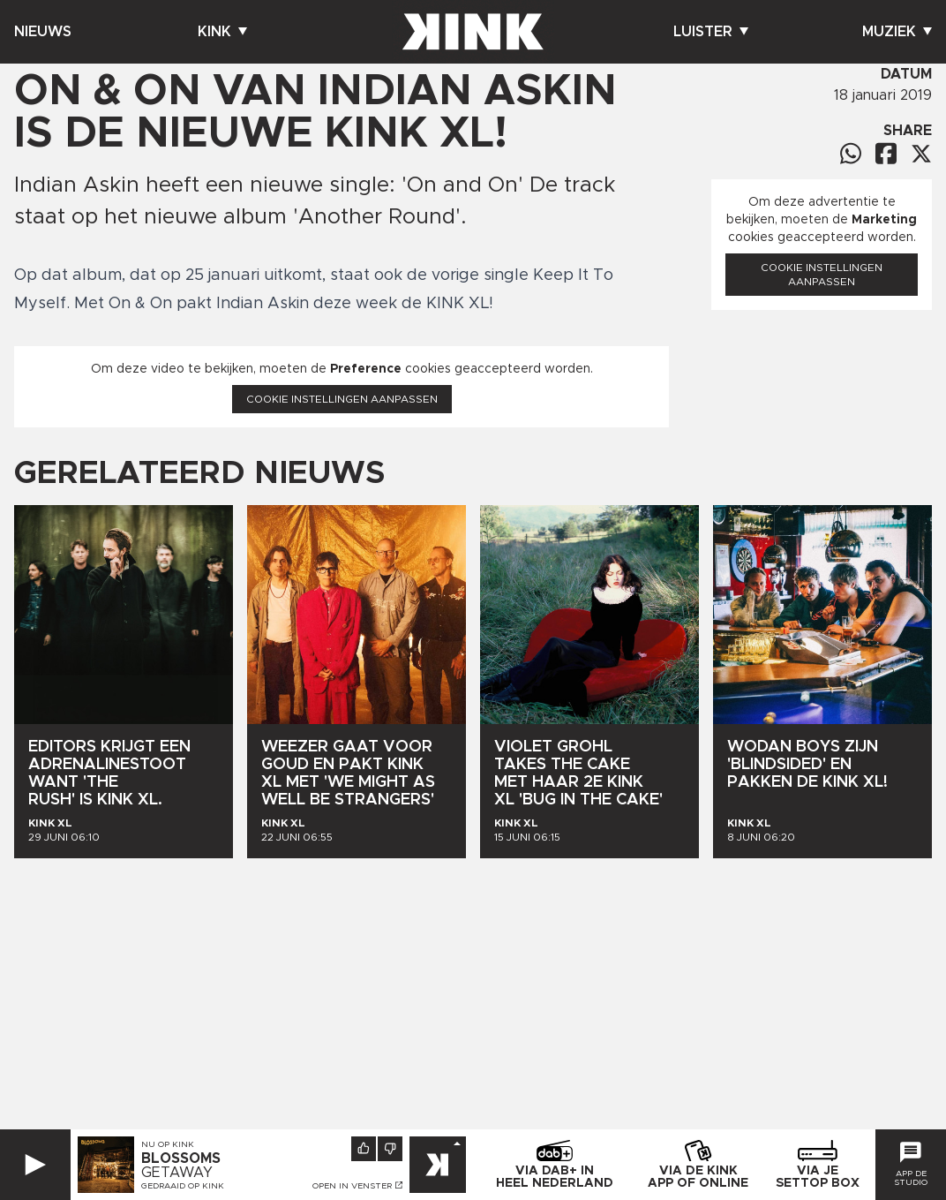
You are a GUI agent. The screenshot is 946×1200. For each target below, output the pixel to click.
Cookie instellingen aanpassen (342, 399)
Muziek (897, 32)
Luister (710, 32)
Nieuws (42, 32)
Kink (222, 32)
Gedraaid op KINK (182, 1185)
